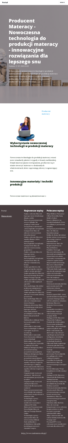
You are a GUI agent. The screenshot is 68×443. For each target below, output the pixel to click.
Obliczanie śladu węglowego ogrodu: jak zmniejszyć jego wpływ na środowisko (56, 271)
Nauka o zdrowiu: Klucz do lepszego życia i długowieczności (33, 254)
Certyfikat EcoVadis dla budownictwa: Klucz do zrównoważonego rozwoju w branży (56, 363)
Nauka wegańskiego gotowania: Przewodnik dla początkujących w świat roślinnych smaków (56, 355)
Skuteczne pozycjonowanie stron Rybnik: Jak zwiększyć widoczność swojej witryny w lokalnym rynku (34, 393)
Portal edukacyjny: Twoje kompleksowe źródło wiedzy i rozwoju (56, 371)
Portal (5, 2)
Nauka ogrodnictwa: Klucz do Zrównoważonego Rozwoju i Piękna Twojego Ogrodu (34, 275)
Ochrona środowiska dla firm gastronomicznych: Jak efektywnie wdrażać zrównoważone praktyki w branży (56, 288)
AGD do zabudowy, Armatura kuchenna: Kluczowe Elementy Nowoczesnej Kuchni (56, 304)
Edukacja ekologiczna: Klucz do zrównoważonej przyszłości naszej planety (33, 350)
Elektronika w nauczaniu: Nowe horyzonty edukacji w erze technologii (33, 337)
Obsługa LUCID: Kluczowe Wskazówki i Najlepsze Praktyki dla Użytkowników (56, 320)
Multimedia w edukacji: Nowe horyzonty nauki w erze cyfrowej (34, 322)
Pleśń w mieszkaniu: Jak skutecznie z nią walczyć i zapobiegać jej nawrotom (55, 333)
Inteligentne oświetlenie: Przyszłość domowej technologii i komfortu (55, 339)
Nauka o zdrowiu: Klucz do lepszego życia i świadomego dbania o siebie (33, 216)
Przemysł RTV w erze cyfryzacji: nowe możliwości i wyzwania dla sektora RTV (56, 424)
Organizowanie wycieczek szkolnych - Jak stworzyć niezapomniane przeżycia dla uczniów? (34, 376)
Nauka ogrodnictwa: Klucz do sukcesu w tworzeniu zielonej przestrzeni (34, 294)
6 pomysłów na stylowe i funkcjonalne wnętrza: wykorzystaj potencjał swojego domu (55, 312)
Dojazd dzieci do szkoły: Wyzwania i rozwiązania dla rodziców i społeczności (56, 258)
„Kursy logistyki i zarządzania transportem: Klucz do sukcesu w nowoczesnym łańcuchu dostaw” (34, 232)
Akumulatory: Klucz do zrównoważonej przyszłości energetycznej (56, 398)
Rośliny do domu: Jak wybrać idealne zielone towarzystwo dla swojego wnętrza (56, 237)
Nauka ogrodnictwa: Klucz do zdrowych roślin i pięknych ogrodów (34, 282)
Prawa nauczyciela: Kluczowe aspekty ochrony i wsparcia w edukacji (34, 369)
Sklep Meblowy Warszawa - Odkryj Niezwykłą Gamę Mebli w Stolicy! (56, 216)
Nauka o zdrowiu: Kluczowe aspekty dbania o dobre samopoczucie (33, 239)
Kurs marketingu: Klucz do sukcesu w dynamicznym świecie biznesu (33, 301)
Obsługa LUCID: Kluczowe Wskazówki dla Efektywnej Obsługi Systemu (55, 377)
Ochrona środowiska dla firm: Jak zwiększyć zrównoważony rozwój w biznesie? (55, 278)
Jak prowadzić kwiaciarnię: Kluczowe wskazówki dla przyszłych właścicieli (56, 265)
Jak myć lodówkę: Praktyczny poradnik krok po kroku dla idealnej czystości (56, 384)
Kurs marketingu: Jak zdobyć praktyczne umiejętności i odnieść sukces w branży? (33, 288)
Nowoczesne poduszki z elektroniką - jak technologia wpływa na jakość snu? (56, 326)
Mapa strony (6, 216)
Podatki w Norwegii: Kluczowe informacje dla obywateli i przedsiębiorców (56, 252)
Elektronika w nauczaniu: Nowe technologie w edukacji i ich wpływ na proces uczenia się (34, 329)
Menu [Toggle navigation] (62, 2)
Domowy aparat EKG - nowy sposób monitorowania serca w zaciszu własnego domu (57, 297)
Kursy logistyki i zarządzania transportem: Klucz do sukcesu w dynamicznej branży (33, 261)
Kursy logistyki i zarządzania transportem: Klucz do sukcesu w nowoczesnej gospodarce (33, 247)
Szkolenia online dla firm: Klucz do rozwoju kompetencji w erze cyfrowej (56, 405)
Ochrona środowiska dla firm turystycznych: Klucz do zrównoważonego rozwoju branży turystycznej (56, 391)
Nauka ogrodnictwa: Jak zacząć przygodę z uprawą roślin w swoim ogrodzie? (33, 269)
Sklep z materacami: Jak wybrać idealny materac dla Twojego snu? (56, 418)
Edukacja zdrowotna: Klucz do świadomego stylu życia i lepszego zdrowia (33, 307)
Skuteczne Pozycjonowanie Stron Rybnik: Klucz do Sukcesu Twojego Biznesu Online (33, 410)
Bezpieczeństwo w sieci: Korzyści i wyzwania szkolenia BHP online (55, 411)
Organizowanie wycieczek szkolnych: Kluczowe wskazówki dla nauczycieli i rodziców (33, 385)
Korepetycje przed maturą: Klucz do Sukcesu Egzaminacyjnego (56, 231)
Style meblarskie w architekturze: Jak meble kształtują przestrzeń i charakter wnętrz (32, 425)
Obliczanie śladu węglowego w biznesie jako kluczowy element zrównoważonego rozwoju (56, 346)
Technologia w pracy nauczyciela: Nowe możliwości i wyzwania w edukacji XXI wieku (32, 402)
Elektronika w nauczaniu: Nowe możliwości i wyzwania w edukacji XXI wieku (33, 343)
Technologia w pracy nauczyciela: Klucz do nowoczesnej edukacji (31, 418)
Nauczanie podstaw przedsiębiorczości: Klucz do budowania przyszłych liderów (33, 315)
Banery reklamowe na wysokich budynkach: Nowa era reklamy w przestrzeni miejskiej (56, 223)
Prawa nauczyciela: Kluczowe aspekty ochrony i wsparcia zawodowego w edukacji (34, 362)
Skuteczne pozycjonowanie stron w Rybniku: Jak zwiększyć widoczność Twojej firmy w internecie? (33, 223)
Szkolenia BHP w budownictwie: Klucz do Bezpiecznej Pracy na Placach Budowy (55, 244)
